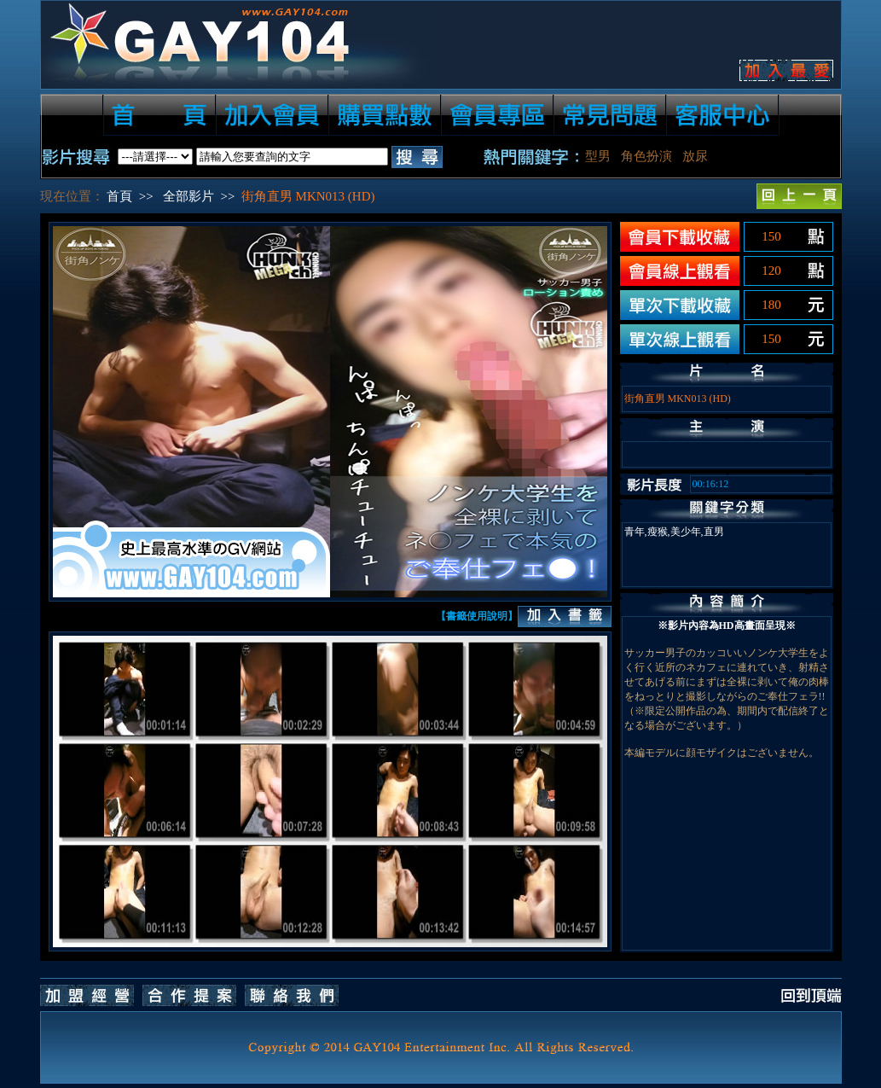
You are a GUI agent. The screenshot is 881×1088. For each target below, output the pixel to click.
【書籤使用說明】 (477, 616)
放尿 (695, 156)
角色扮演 (646, 156)
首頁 (119, 196)
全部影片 (188, 196)
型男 (598, 156)
